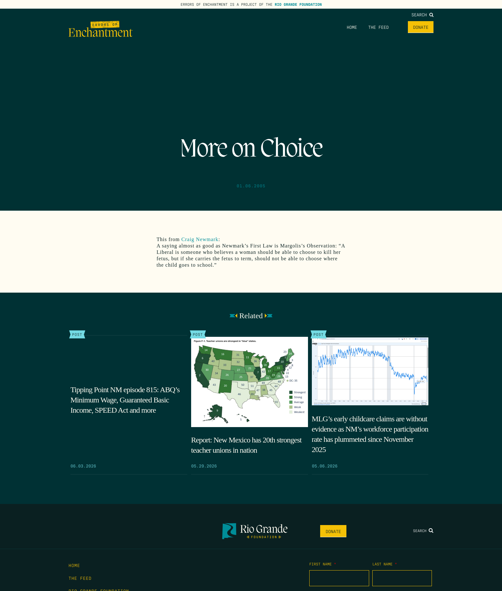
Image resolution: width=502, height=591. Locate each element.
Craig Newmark (200, 239)
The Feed (378, 27)
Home (352, 27)
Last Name (384, 563)
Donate (420, 27)
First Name (322, 563)
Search (422, 14)
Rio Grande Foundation (298, 4)
